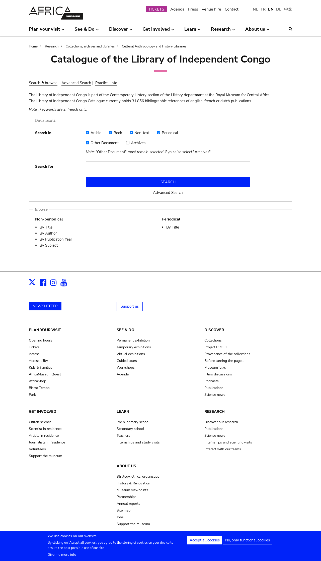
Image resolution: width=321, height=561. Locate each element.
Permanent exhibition (133, 340)
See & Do (125, 329)
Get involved (42, 411)
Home (33, 46)
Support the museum (45, 456)
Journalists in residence (47, 442)
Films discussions (218, 374)
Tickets (34, 347)
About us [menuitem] (257, 31)
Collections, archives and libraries (90, 46)
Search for (44, 166)
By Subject (49, 245)
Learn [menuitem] (192, 31)
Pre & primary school (133, 422)
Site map (123, 510)
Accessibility (38, 360)
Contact (231, 9)
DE (279, 9)
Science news (214, 394)
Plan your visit (45, 329)
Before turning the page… (224, 360)
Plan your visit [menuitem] (46, 31)
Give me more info (62, 556)
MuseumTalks (215, 367)
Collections (213, 340)
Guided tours (127, 360)
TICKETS (156, 9)
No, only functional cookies (247, 541)
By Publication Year (56, 239)
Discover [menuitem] (120, 31)
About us (126, 466)
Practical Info (106, 82)
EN (271, 9)
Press (193, 9)
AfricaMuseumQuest (45, 374)
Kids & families (40, 367)
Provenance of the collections (227, 354)
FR (263, 9)
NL (255, 9)
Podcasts (211, 381)
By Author (48, 233)
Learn (123, 411)
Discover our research (221, 422)
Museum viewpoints (132, 490)
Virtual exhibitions (131, 354)
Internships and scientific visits (228, 442)
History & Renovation (133, 483)
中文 (288, 9)
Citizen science (40, 422)
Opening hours (40, 340)
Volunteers (37, 449)
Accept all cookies (205, 541)
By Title (46, 227)
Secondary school (130, 428)
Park (32, 394)
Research (51, 46)
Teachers (123, 435)
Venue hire (211, 9)
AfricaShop (37, 381)
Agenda (177, 9)
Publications (213, 387)
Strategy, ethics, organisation (139, 476)
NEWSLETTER (45, 306)
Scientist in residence (45, 428)
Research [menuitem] (223, 31)
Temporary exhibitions (134, 347)
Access (34, 354)
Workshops (126, 367)
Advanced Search (76, 82)
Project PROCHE (217, 347)
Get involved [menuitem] (158, 31)
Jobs (120, 517)
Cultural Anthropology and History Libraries (154, 46)
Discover (214, 329)
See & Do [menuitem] (86, 31)
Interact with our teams (222, 449)
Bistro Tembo (39, 387)
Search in (43, 132)
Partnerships (126, 496)
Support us (130, 306)
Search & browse (43, 82)
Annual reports (128, 503)
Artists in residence (44, 435)
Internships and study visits (138, 442)
